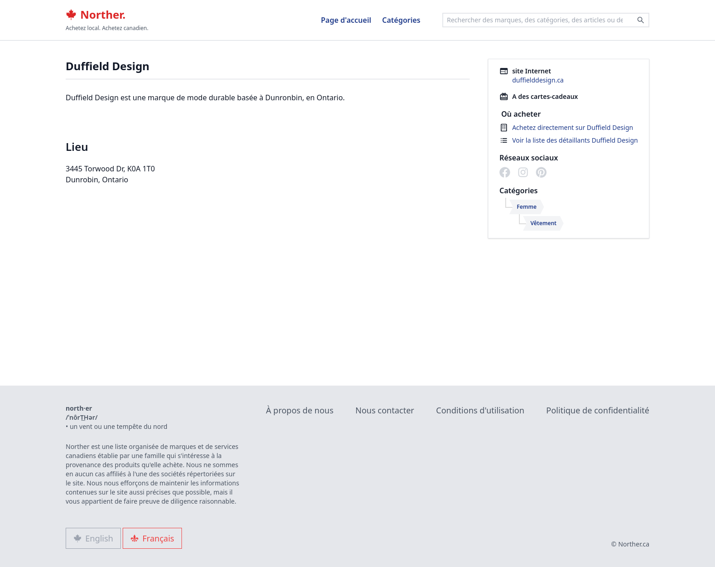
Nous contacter (384, 410)
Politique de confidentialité (597, 410)
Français (152, 538)
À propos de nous (299, 410)
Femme (527, 207)
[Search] (640, 20)
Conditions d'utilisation (480, 410)
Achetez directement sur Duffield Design (572, 127)
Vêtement (543, 223)
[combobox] (545, 20)
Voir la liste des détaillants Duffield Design (575, 140)
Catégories (401, 20)
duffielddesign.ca (538, 80)
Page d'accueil (346, 20)
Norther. (95, 14)
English (93, 538)
